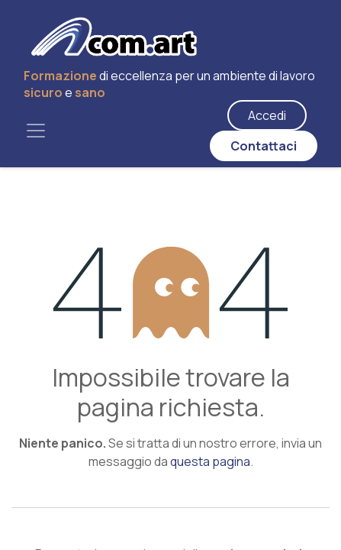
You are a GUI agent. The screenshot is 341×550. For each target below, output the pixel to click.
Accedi (267, 115)
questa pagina (210, 461)
